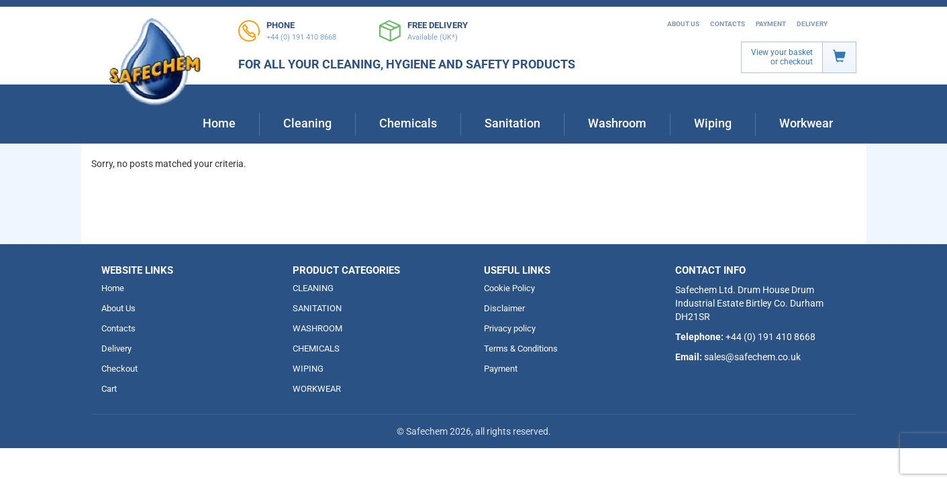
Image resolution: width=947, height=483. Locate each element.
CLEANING (313, 288)
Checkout (119, 369)
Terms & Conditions (521, 348)
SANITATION (317, 308)
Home (219, 123)
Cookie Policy (509, 288)
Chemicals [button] (408, 123)
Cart (109, 389)
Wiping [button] (713, 123)
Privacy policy (510, 328)
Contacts (727, 24)
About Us (683, 24)
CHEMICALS (316, 348)
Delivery (812, 24)
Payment (771, 24)
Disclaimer (504, 308)
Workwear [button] (806, 123)
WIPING (308, 369)
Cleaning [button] (307, 123)
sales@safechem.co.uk (752, 357)
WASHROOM (317, 328)
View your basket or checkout (782, 57)
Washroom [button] (617, 123)
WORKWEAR (317, 389)
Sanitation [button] (512, 123)
